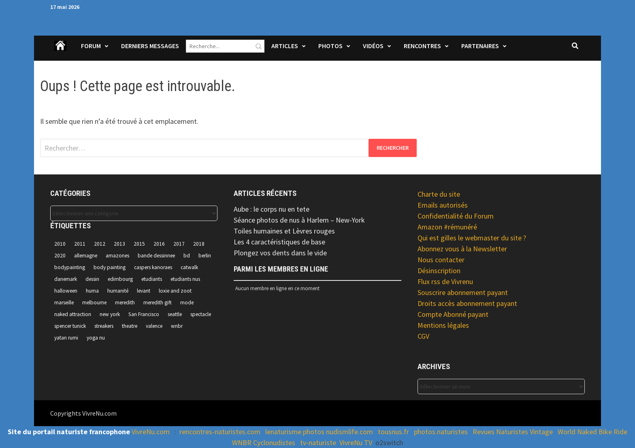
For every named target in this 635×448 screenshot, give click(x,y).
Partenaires (480, 46)
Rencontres (422, 46)
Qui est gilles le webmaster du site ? (472, 237)
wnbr (177, 326)
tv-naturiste (318, 442)
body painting (110, 267)
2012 (99, 243)
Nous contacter (441, 259)
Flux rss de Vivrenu (445, 281)
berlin (204, 255)
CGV (423, 336)
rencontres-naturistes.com (219, 431)
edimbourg (120, 279)
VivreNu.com (151, 431)
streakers (103, 326)
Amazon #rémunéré (447, 226)
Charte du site (439, 194)
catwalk (189, 267)
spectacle (200, 314)
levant (143, 290)
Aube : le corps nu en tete (271, 209)
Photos (330, 46)
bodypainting (69, 267)
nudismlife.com (349, 431)
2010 (60, 243)
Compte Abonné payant (453, 314)
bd (186, 255)
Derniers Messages (150, 46)
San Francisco (143, 314)
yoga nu (96, 337)
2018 (199, 243)
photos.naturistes (441, 431)
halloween (65, 290)
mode (187, 302)
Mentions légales (443, 325)
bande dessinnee (156, 255)
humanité (117, 290)
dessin (92, 279)
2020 (60, 255)
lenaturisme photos (294, 431)
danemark (65, 279)
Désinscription (439, 270)
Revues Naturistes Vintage (513, 431)
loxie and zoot (175, 290)
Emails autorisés (443, 205)
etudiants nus (185, 279)
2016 (159, 243)
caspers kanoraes (153, 267)
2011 (79, 243)
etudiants (151, 279)
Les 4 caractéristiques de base (279, 241)
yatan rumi (66, 337)
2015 (139, 243)
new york (110, 314)
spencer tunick (70, 326)
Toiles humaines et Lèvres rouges (284, 231)
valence (154, 326)
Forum (91, 46)
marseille (64, 302)
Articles (284, 46)
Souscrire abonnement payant (463, 292)
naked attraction (72, 314)
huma (92, 290)
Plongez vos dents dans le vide (280, 252)
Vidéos (373, 46)
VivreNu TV (355, 442)
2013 (119, 243)
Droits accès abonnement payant (467, 303)
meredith (125, 302)
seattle (175, 314)
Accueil (60, 51)
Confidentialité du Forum (456, 216)
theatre (129, 326)
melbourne (94, 302)
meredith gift (157, 302)
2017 (179, 243)
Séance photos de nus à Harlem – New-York (299, 220)
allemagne (85, 255)
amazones (117, 255)
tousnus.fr (393, 431)
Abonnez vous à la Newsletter (462, 248)
